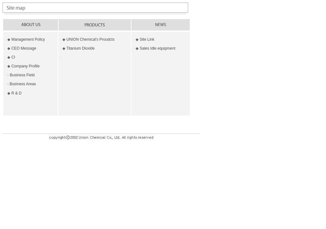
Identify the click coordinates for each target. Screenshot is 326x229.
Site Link (147, 39)
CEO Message (23, 48)
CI (13, 57)
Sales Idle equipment (157, 48)
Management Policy (28, 39)
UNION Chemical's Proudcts (91, 39)
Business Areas (23, 84)
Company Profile (25, 66)
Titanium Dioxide (80, 48)
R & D (16, 93)
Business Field (22, 75)
